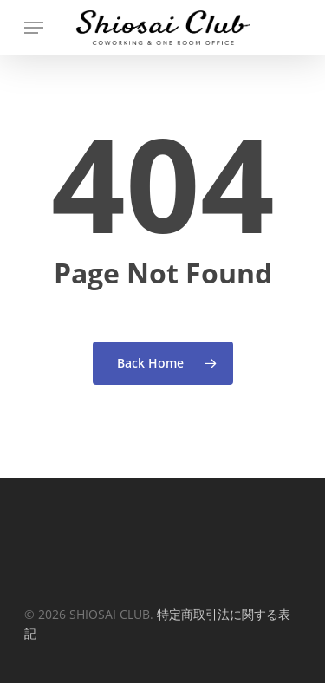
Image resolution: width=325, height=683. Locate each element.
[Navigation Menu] (33, 27)
